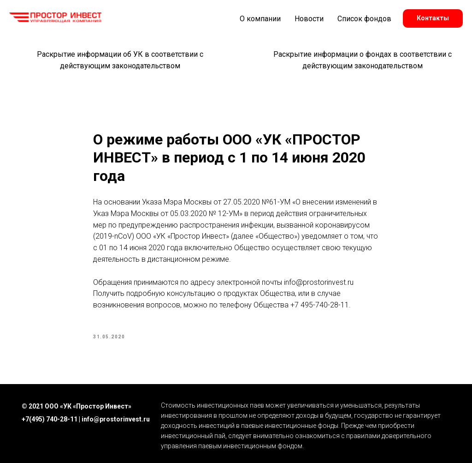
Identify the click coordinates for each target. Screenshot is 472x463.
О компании (260, 18)
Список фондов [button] (364, 18)
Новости (309, 18)
